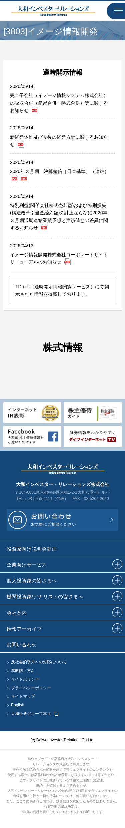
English (17, 705)
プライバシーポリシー (31, 688)
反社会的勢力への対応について (39, 662)
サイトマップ (23, 696)
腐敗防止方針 (23, 671)
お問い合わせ (22, 644)
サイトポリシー (25, 679)
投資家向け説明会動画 (32, 549)
